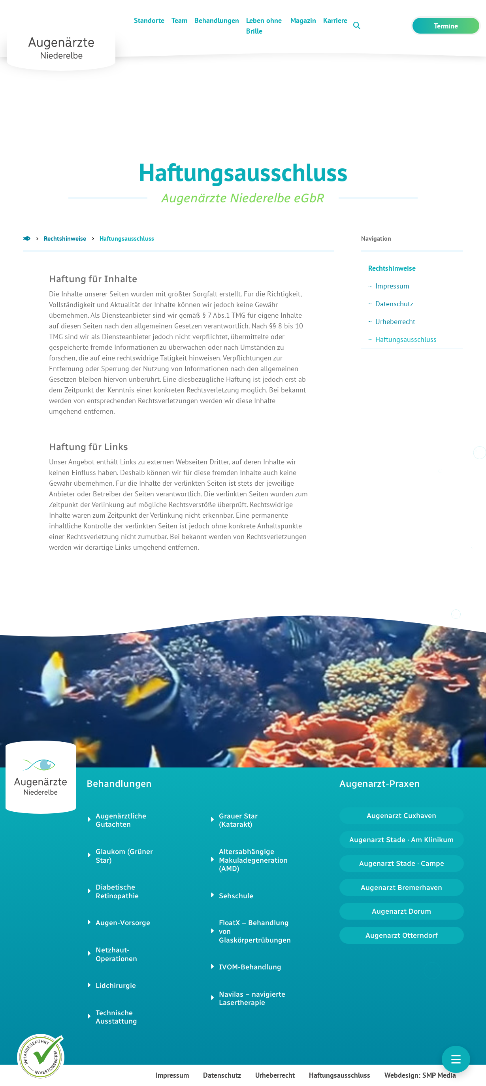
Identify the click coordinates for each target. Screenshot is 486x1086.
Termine (446, 25)
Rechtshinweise (65, 238)
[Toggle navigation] (456, 1059)
